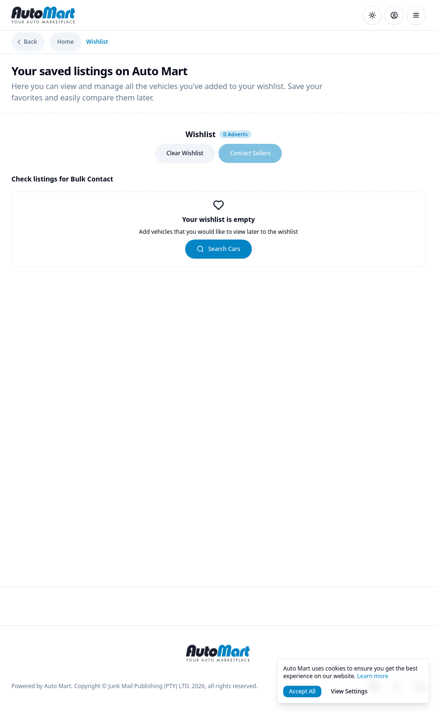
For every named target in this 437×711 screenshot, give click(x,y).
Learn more (372, 676)
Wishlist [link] (97, 42)
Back (26, 42)
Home (65, 42)
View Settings (349, 691)
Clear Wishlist (185, 153)
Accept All (302, 691)
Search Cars (218, 249)
